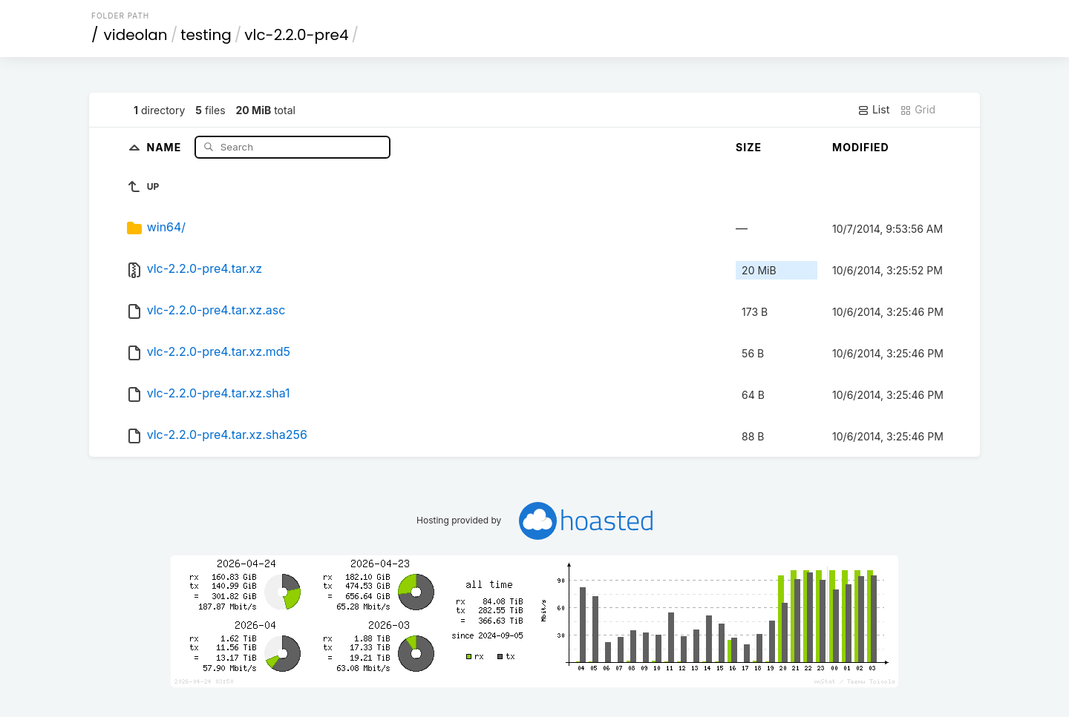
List (873, 109)
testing (206, 34)
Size (749, 147)
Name (165, 146)
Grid (917, 109)
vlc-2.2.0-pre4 (296, 34)
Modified (860, 147)
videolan (136, 34)
